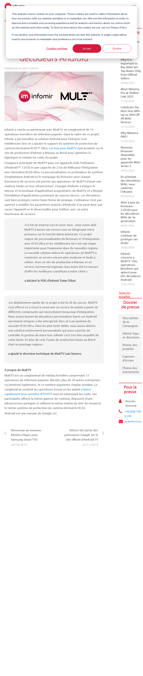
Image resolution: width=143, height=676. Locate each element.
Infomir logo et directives (131, 335)
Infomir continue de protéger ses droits (129, 237)
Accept (87, 48)
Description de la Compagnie (130, 322)
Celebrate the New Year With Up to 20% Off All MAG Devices (130, 114)
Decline (117, 48)
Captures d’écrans (129, 358)
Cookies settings (57, 48)
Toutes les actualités (124, 294)
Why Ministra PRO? (129, 134)
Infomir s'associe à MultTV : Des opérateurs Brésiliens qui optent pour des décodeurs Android (131, 267)
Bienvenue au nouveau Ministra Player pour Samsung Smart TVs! (26, 434)
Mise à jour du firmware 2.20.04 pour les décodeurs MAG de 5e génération (130, 211)
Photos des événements (131, 370)
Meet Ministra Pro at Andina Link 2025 (130, 92)
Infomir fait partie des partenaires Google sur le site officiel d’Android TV (81, 434)
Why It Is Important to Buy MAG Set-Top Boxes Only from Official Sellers (131, 69)
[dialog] (71, 32)
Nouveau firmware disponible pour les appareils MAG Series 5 (130, 156)
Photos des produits (130, 347)
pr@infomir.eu (133, 421)
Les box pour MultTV (63, 148)
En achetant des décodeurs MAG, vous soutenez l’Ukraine (131, 184)
